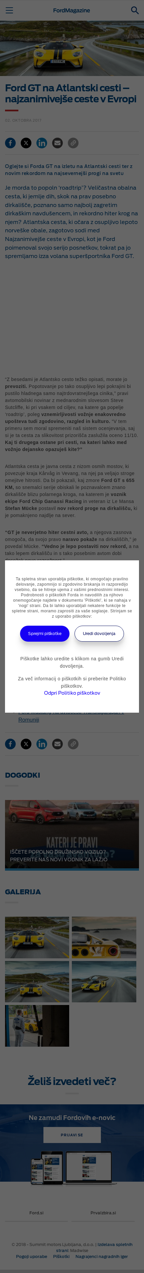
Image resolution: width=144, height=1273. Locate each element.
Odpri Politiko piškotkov (72, 693)
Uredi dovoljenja (99, 633)
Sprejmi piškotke (44, 633)
